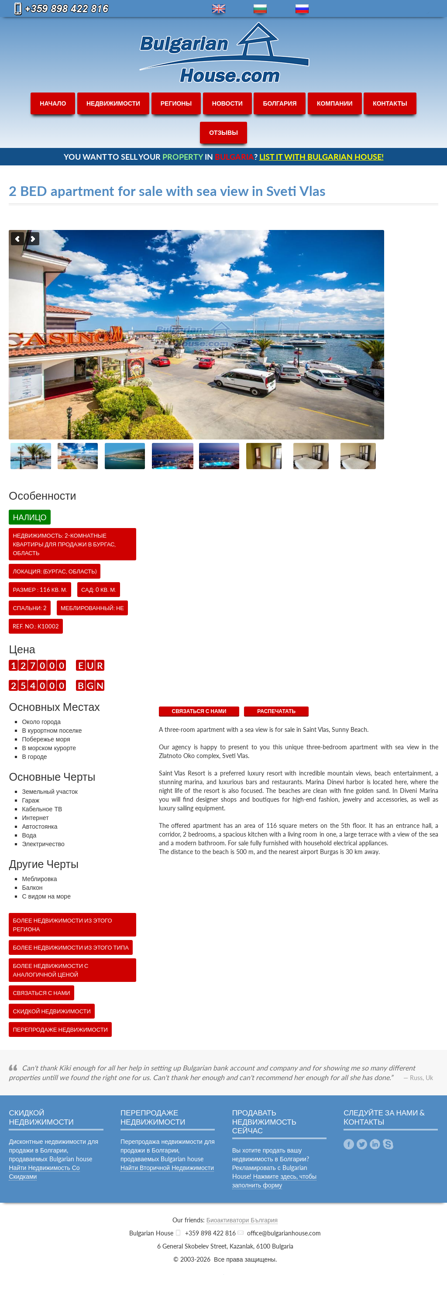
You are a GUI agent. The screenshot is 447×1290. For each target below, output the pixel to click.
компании (335, 103)
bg (260, 9)
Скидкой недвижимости (51, 1011)
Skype (388, 1144)
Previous (17, 238)
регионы (176, 103)
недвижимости (113, 103)
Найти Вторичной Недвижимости (167, 1167)
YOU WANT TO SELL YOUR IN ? (224, 156)
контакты (390, 103)
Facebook (349, 1144)
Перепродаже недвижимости (60, 1029)
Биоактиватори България (242, 1220)
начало (53, 103)
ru (302, 9)
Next (32, 238)
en (218, 9)
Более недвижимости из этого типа (70, 947)
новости (227, 103)
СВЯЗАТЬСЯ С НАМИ (199, 711)
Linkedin (375, 1144)
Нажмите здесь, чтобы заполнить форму (274, 1181)
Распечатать (276, 711)
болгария (279, 103)
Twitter (362, 1144)
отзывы (223, 132)
